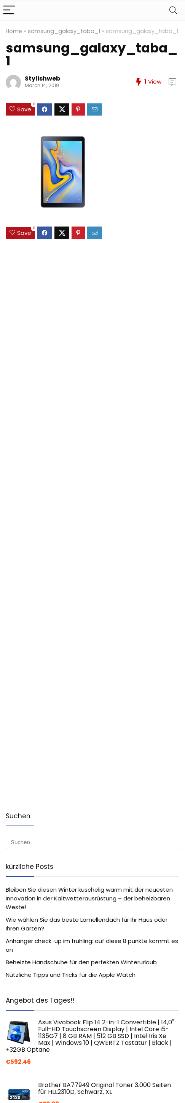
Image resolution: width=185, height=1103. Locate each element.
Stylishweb (42, 78)
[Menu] (9, 10)
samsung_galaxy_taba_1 (64, 31)
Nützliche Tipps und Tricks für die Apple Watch (71, 975)
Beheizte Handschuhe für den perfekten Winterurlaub (81, 962)
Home (14, 31)
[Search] (173, 10)
